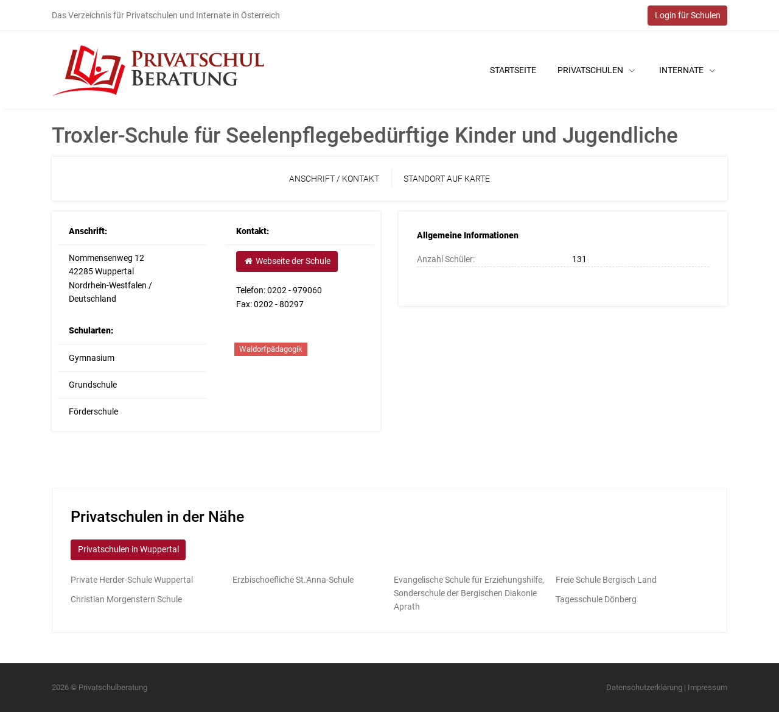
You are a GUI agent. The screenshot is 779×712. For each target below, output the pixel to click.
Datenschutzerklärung (644, 687)
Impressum (707, 687)
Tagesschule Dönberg (596, 599)
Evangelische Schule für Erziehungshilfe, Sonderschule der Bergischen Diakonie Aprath (469, 593)
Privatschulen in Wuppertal (128, 549)
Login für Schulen (688, 15)
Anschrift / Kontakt (334, 178)
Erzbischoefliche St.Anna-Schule (293, 580)
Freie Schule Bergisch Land (606, 580)
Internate (687, 70)
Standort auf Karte (446, 178)
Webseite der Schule (286, 261)
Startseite (513, 70)
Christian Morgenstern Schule (126, 599)
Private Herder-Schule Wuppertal (132, 580)
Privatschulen (596, 70)
